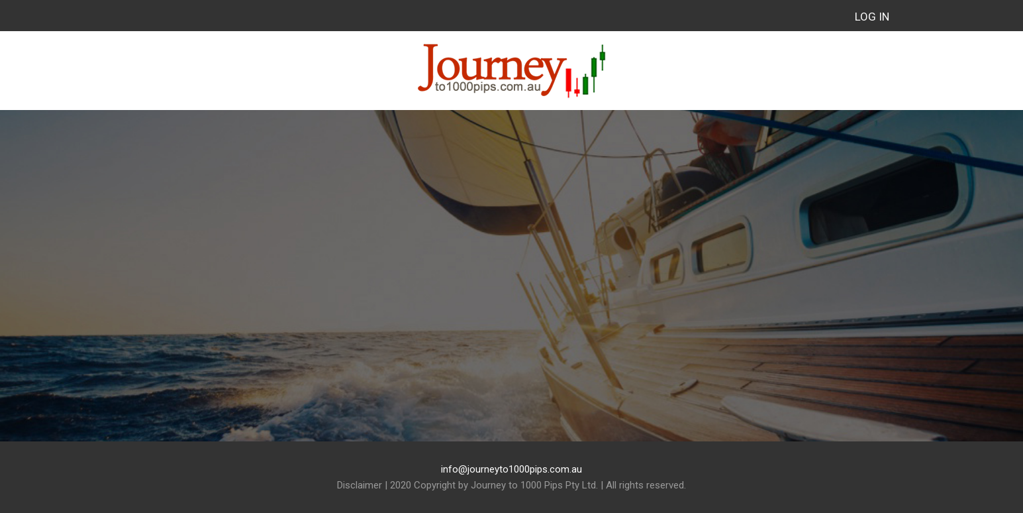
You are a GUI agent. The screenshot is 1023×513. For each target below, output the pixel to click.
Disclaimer (359, 485)
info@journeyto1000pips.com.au (511, 469)
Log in (872, 16)
